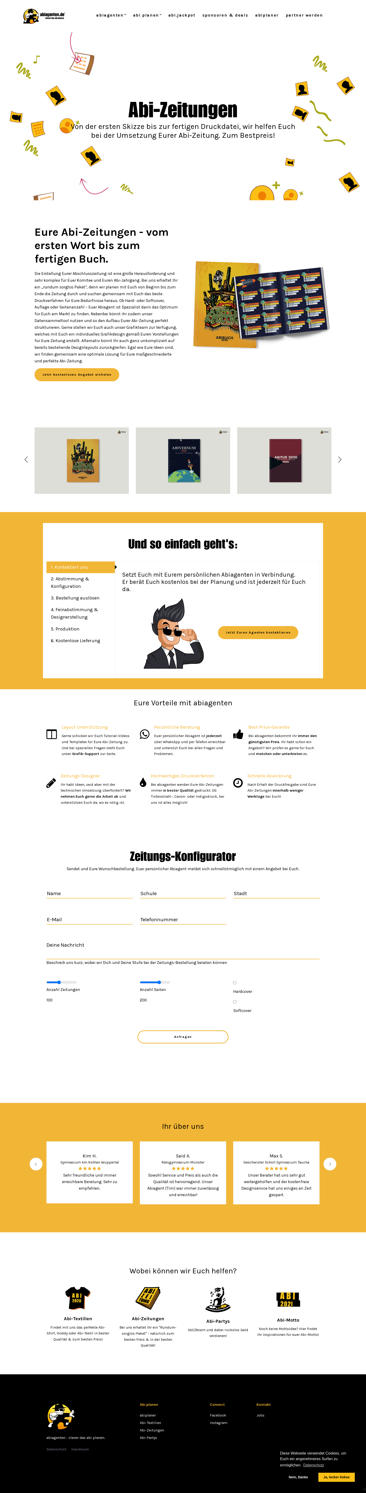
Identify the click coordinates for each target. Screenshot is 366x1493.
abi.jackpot (181, 16)
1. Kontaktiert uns (69, 569)
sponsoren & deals (225, 16)
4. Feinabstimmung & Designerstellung (75, 616)
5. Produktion (65, 632)
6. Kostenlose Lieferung (75, 644)
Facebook (218, 1415)
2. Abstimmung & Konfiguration (70, 584)
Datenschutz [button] (313, 1465)
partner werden (304, 16)
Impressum (80, 1449)
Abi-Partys (148, 1437)
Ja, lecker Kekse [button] (337, 1477)
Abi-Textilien (150, 1422)
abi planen (146, 16)
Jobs (260, 1415)
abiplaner (267, 16)
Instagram (218, 1422)
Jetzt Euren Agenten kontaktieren (258, 634)
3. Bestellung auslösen (75, 600)
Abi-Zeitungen (152, 1430)
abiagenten (109, 16)
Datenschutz (56, 1449)
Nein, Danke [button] (298, 1477)
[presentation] (183, 1061)
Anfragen (183, 1038)
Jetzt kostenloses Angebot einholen (77, 376)
